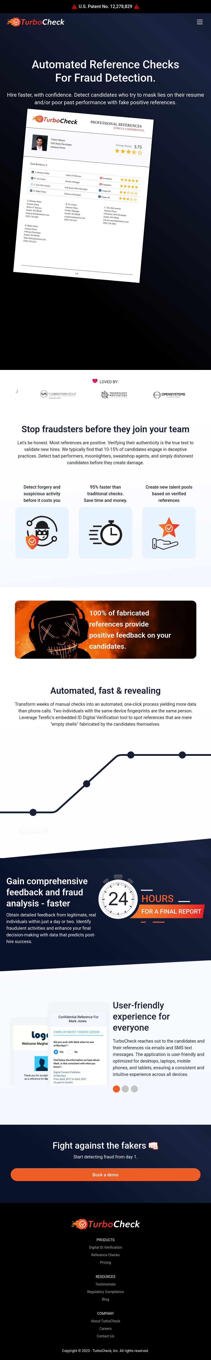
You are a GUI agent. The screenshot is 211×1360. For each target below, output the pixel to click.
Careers (105, 1329)
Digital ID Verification (105, 1247)
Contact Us (105, 1336)
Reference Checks (105, 1255)
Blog (105, 1299)
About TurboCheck (105, 1321)
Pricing (105, 1262)
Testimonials (105, 1284)
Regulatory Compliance (105, 1292)
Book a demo (105, 1174)
